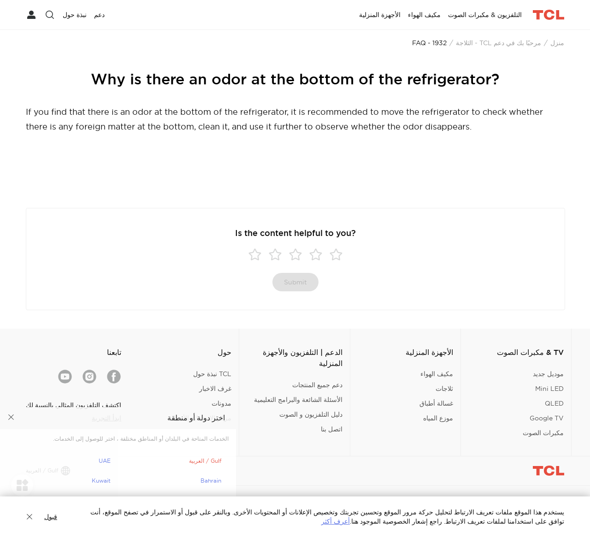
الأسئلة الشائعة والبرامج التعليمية (298, 399)
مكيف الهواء (436, 374)
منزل (557, 43)
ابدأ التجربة (106, 418)
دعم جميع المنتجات (317, 385)
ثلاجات (444, 388)
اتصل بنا (331, 429)
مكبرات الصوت (543, 433)
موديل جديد (548, 374)
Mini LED (549, 388)
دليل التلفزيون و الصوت (310, 414)
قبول (50, 517)
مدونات (221, 403)
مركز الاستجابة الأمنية (201, 418)
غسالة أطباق (436, 403)
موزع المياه (438, 418)
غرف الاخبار (215, 388)
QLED (554, 403)
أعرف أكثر (335, 521)
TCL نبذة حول (212, 374)
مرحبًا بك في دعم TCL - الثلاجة (498, 43)
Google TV (547, 418)
